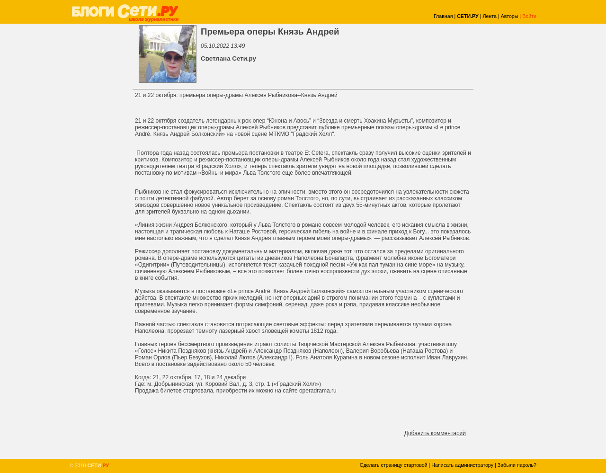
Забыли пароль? (517, 465)
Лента (489, 16)
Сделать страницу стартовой (394, 465)
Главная (443, 16)
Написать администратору (462, 465)
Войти (529, 16)
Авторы (509, 16)
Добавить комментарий (435, 433)
